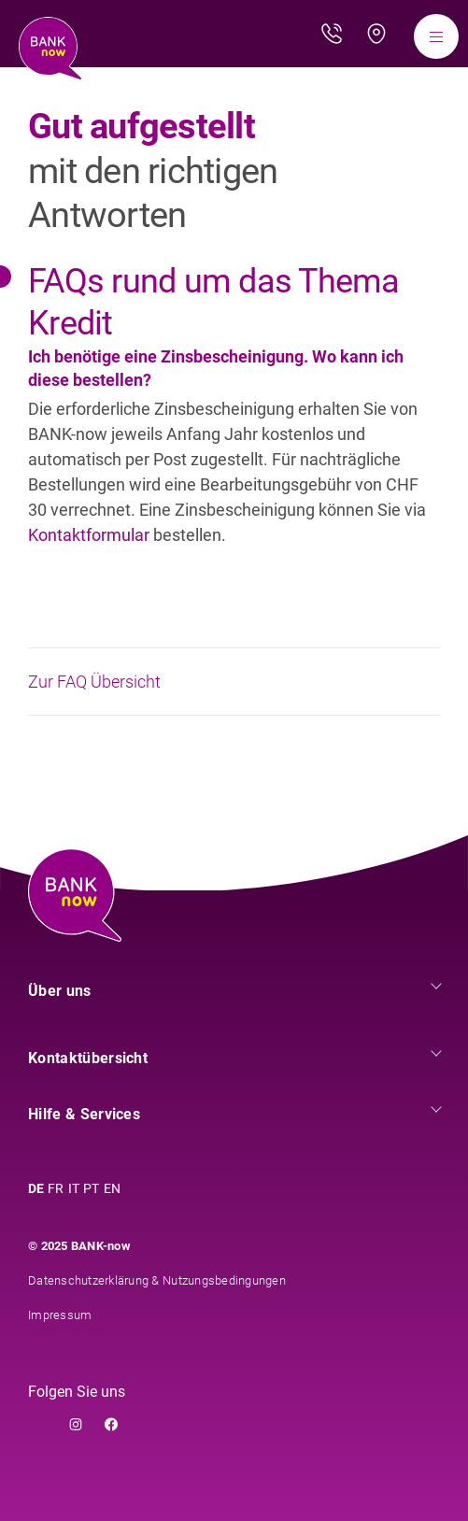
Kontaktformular (90, 535)
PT (91, 1188)
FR (56, 1188)
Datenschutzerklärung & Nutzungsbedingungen (157, 1280)
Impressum (60, 1315)
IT (74, 1188)
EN (112, 1188)
